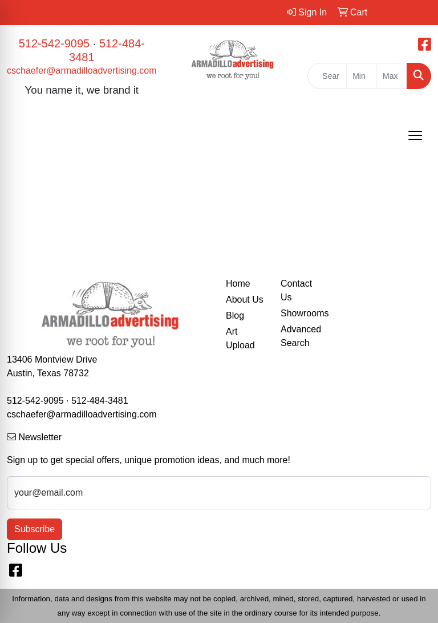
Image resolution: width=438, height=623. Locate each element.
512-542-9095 (54, 43)
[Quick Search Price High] (391, 76)
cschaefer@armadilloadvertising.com (82, 70)
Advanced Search (301, 336)
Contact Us (296, 290)
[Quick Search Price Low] (361, 76)
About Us (244, 299)
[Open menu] (415, 135)
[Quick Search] (327, 76)
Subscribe (34, 529)
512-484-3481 (99, 400)
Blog (235, 315)
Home (238, 283)
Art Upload (240, 338)
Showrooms (301, 313)
